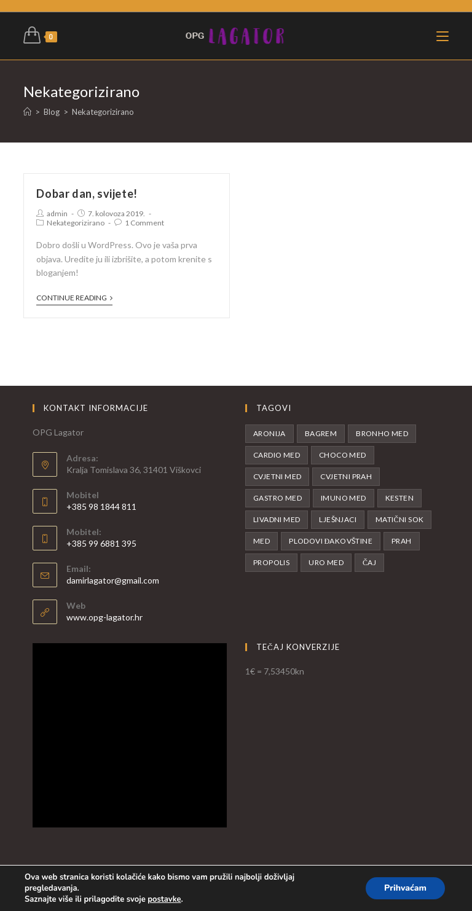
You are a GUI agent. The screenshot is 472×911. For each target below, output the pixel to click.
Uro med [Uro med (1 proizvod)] (326, 562)
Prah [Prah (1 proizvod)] (401, 540)
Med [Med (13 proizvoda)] (261, 540)
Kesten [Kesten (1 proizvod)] (399, 497)
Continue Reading (74, 298)
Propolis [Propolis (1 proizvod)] (271, 562)
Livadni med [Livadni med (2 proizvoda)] (276, 519)
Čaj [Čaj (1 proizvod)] (369, 562)
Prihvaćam (405, 888)
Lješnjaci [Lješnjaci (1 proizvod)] (337, 519)
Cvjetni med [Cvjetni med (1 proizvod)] (277, 476)
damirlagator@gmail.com (112, 580)
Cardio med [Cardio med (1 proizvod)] (276, 454)
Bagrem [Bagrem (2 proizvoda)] (321, 433)
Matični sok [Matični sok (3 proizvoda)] (399, 519)
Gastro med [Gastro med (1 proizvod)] (277, 497)
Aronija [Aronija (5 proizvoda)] (269, 433)
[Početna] (27, 112)
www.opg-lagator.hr (104, 617)
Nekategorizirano (75, 222)
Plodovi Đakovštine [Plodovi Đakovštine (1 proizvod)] (330, 540)
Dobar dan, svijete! (86, 193)
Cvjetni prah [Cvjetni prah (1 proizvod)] (346, 476)
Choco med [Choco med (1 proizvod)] (342, 454)
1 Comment (144, 222)
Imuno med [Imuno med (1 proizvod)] (343, 497)
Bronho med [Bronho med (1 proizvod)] (382, 433)
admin (57, 213)
